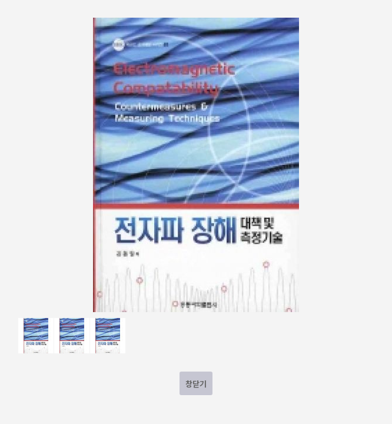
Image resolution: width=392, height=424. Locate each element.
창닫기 (196, 383)
